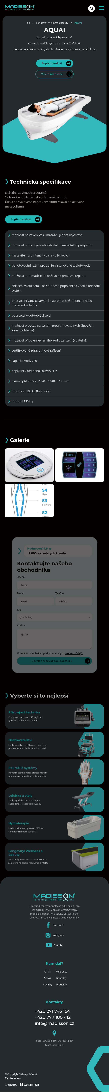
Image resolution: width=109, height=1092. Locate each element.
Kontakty (61, 978)
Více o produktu (52, 74)
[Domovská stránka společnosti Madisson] (20, 7)
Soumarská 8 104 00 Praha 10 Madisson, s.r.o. (54, 1039)
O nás (47, 971)
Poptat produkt (52, 63)
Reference (61, 971)
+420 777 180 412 (53, 1017)
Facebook (54, 925)
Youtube (54, 945)
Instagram (54, 935)
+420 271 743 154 (52, 1011)
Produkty (61, 984)
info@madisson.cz (54, 1023)
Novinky (47, 984)
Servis (47, 978)
